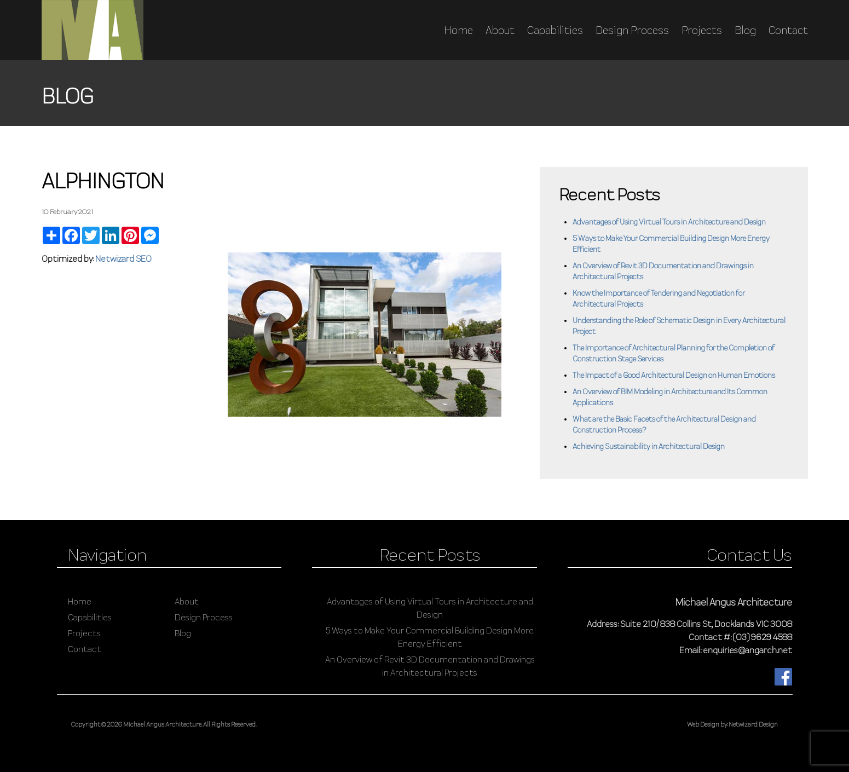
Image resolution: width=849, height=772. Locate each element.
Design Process (632, 30)
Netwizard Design (753, 724)
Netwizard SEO (123, 259)
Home (458, 30)
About (500, 30)
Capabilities (555, 30)
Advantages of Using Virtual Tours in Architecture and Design (669, 221)
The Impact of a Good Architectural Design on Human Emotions (674, 375)
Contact (788, 30)
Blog (745, 30)
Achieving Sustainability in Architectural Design (649, 446)
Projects (701, 30)
